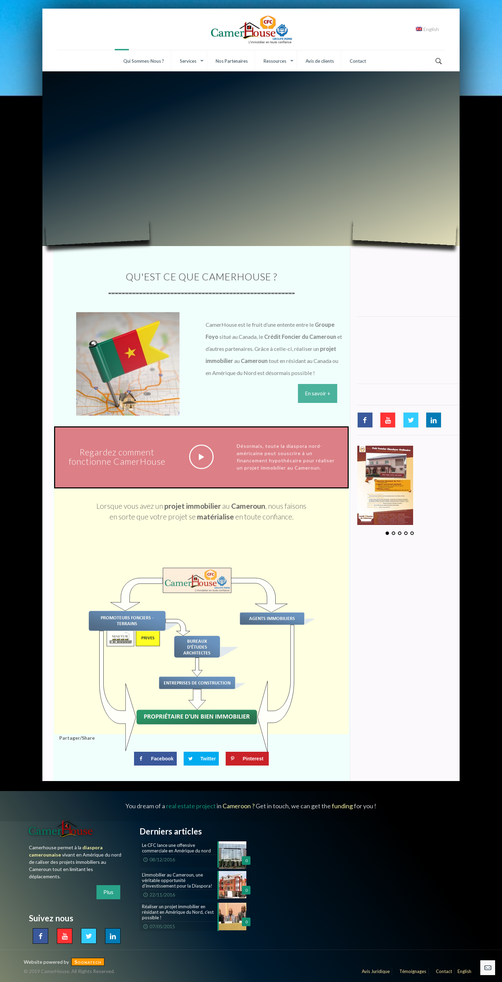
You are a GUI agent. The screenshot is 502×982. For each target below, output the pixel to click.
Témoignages (410, 971)
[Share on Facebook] (155, 760)
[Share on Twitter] (201, 760)
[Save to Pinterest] (247, 760)
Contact (442, 971)
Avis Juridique (374, 971)
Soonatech (87, 962)
